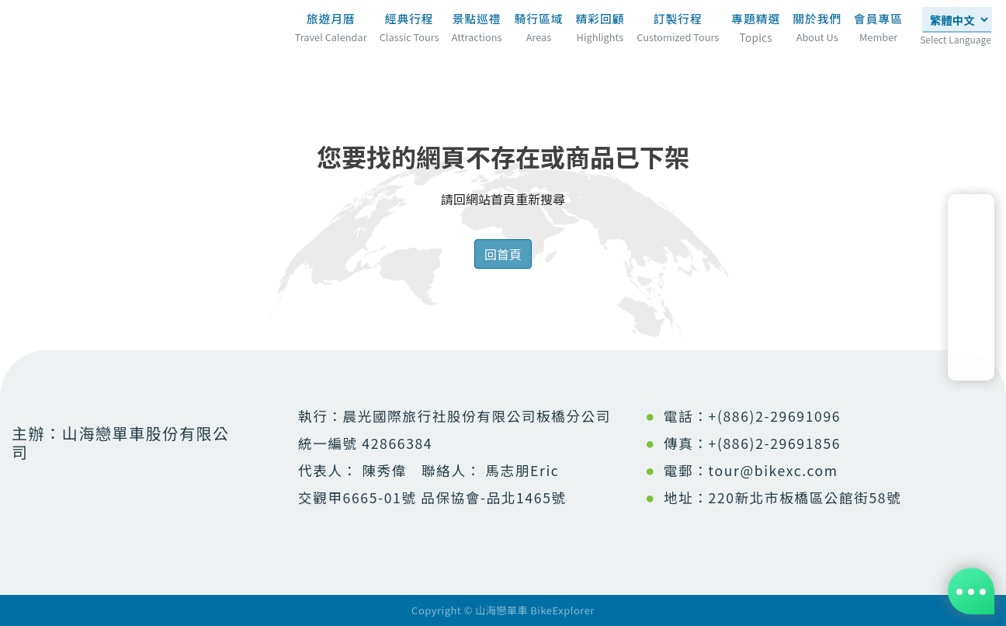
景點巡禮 (477, 18)
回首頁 (503, 254)
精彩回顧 (599, 18)
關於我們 (817, 18)
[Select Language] (957, 20)
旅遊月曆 (331, 18)
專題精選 (755, 23)
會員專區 (878, 18)
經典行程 (409, 18)
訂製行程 (678, 18)
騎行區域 (539, 18)
